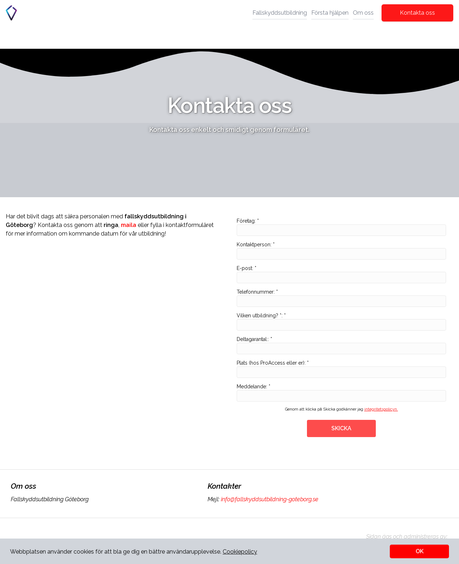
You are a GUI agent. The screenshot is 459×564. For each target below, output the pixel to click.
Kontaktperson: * (341, 251)
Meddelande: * (341, 393)
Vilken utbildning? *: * (341, 322)
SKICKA (341, 428)
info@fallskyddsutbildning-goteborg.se (268, 499)
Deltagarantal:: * (341, 345)
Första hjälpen (330, 12)
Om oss (363, 12)
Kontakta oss (417, 12)
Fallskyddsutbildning (279, 12)
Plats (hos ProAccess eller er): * (341, 369)
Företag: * (341, 227)
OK (419, 551)
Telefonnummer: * (341, 298)
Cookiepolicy (240, 551)
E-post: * (341, 274)
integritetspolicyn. (381, 409)
